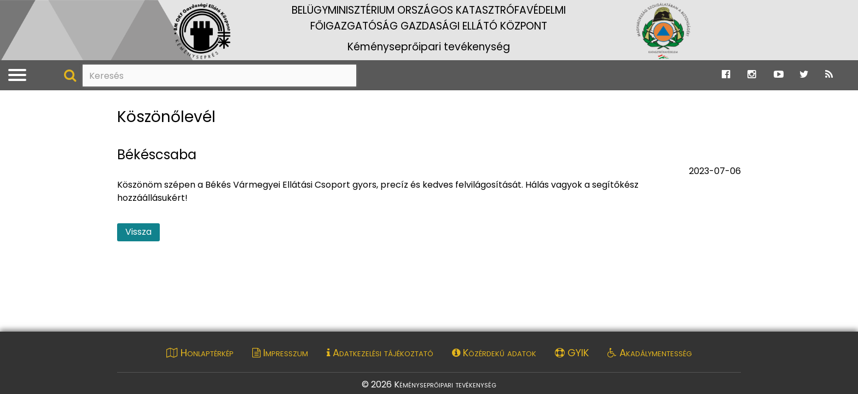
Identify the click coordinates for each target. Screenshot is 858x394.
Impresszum (280, 353)
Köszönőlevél (166, 117)
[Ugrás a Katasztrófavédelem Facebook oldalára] (726, 74)
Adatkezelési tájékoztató (380, 353)
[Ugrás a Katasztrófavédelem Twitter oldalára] (804, 74)
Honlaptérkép (200, 353)
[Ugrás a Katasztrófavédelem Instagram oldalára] (751, 74)
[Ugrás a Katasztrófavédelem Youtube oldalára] (779, 74)
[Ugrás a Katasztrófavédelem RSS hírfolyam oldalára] (829, 74)
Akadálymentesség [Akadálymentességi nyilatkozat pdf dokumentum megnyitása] (649, 353)
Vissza (138, 231)
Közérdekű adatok (494, 353)
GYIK (572, 353)
